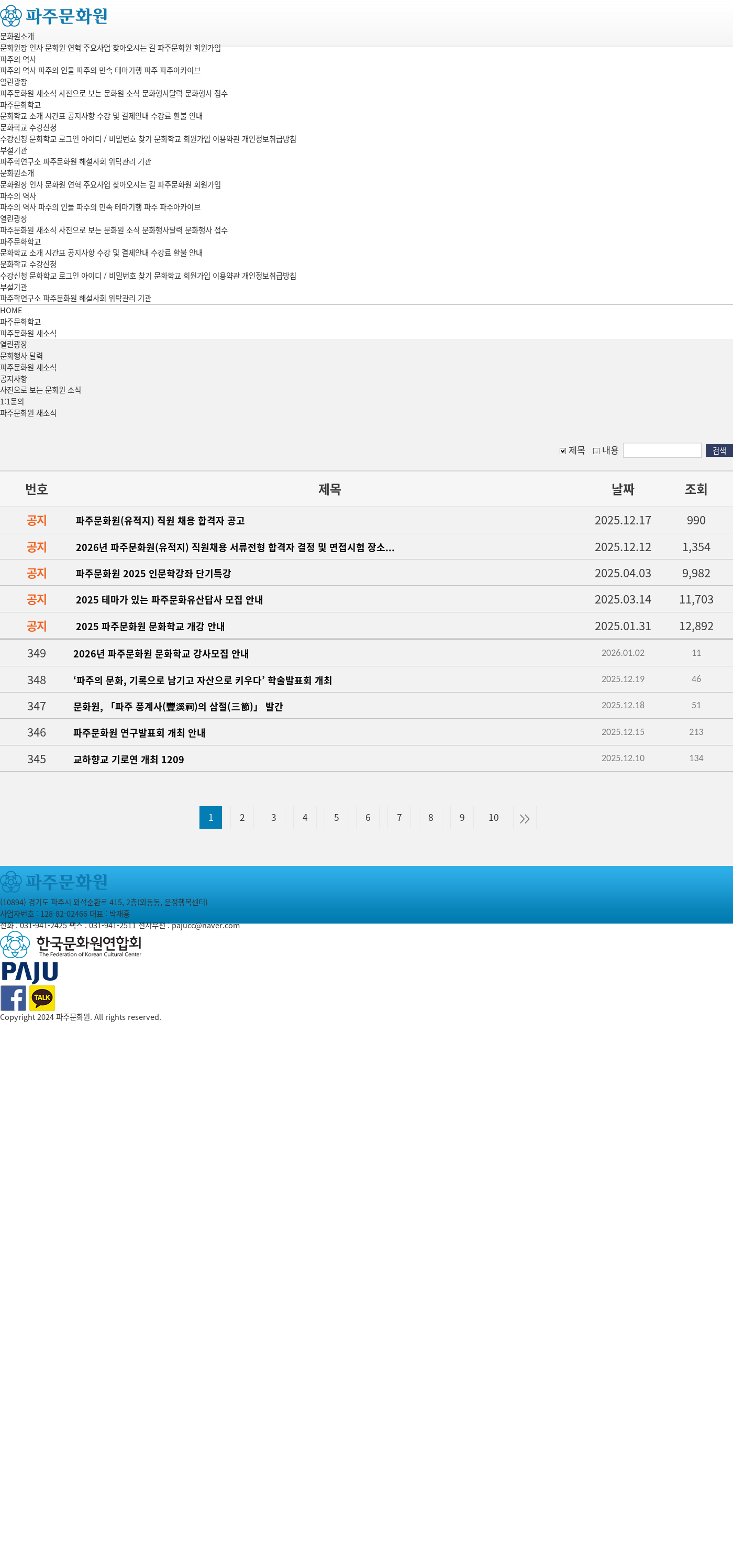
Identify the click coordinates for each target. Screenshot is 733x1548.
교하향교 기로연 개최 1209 (128, 759)
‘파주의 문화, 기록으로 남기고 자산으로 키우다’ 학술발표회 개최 (202, 680)
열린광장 (13, 81)
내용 (606, 450)
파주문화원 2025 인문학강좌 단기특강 (153, 573)
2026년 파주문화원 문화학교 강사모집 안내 (161, 653)
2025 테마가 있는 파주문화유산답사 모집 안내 (169, 599)
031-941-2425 (43, 925)
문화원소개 (17, 36)
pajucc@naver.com (206, 925)
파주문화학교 (20, 105)
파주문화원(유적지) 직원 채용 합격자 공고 (160, 520)
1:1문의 (12, 401)
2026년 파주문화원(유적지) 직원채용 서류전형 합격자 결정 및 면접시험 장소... (235, 547)
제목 (572, 450)
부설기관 (13, 150)
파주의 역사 (18, 59)
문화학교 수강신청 (28, 127)
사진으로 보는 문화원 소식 (40, 390)
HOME (11, 310)
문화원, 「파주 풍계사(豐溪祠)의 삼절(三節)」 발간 (178, 706)
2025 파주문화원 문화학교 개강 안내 (150, 626)
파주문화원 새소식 (28, 367)
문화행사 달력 (21, 355)
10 (493, 817)
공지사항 (13, 379)
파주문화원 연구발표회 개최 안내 (139, 733)
